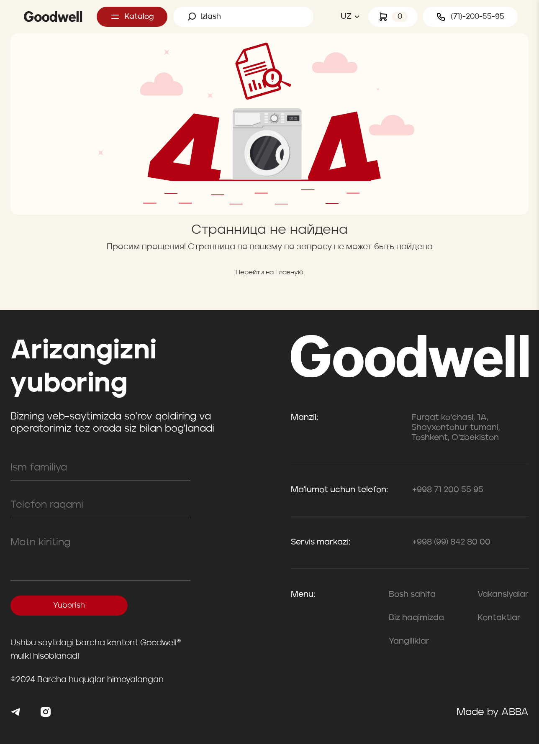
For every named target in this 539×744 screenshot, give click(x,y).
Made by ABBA (493, 713)
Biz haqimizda (416, 618)
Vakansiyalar (503, 595)
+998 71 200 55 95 (447, 490)
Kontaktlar (499, 618)
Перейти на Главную (269, 272)
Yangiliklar (409, 641)
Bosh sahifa (412, 595)
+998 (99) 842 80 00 (451, 542)
